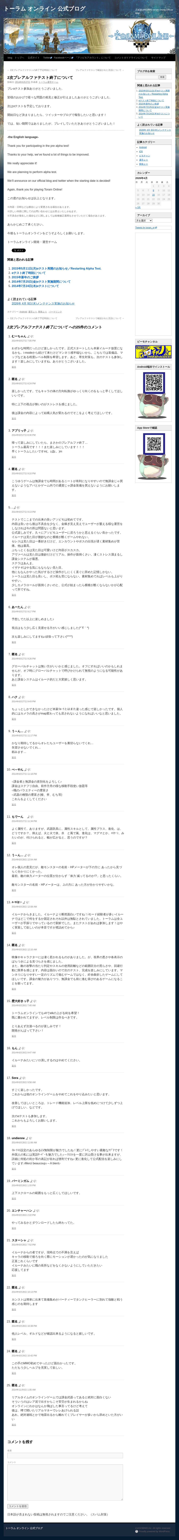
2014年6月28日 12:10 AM (24, 949)
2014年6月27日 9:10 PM (24, 473)
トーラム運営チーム (48, 82)
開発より (42, 312)
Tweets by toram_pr (145, 227)
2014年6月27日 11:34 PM (24, 821)
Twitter (46, 57)
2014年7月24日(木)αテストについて (35, 286)
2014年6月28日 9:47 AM (24, 1052)
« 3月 (138, 207)
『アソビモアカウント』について (93, 57)
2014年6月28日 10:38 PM (24, 1326)
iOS (141, 151)
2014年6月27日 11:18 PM (24, 774)
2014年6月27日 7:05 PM (24, 340)
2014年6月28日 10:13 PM (24, 1292)
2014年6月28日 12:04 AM (24, 859)
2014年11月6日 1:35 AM (24, 1389)
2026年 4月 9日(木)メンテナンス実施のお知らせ (43, 303)
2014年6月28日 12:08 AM (24, 906)
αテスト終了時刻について (29, 272)
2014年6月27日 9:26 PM (24, 658)
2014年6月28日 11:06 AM (24, 1142)
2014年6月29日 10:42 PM (24, 1355)
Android (23, 312)
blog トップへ (16, 57)
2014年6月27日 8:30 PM (24, 435)
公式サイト (34, 57)
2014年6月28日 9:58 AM (24, 1082)
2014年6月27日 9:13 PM (24, 512)
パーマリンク (55, 312)
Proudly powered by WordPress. (154, 1531)
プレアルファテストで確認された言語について (99, 70)
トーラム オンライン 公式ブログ (44, 9)
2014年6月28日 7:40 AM (24, 1005)
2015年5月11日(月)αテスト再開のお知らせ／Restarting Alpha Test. (56, 268)
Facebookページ (62, 57)
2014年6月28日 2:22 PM (24, 1215)
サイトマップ (158, 57)
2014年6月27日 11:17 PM (24, 735)
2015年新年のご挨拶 (25, 277)
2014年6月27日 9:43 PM (24, 701)
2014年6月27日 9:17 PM (24, 611)
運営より (32, 312)
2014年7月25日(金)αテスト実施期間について (41, 281)
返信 (14, 367)
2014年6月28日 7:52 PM (24, 1245)
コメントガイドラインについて (131, 57)
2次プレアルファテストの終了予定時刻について (32, 70)
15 (153, 195)
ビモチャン (144, 155)
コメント (11, 1462)
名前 (9, 1450)
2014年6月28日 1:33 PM (24, 1185)
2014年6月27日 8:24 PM (24, 383)
